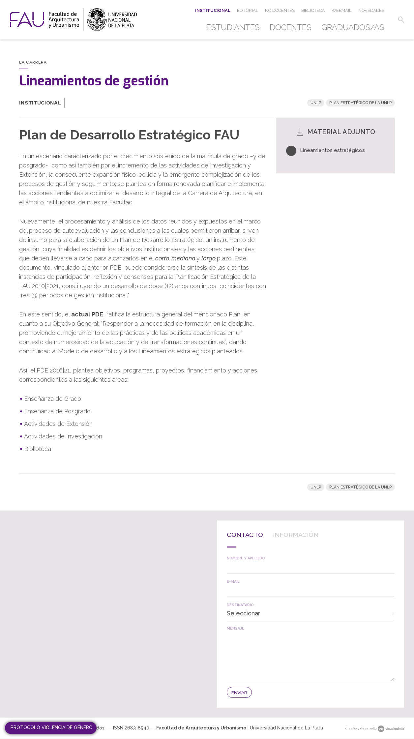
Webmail (342, 10)
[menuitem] (235, 27)
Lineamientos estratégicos (333, 150)
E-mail (233, 581)
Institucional (212, 10)
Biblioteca (313, 10)
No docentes (280, 10)
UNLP (315, 103)
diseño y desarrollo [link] (375, 728)
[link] (73, 19)
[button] (400, 20)
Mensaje (235, 628)
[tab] (248, 538)
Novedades (371, 10)
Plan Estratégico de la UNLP (360, 103)
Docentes (290, 27)
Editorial (247, 10)
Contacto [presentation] (248, 534)
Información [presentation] (307, 534)
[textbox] (310, 567)
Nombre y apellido (246, 558)
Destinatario (240, 605)
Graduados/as (352, 27)
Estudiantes (233, 27)
